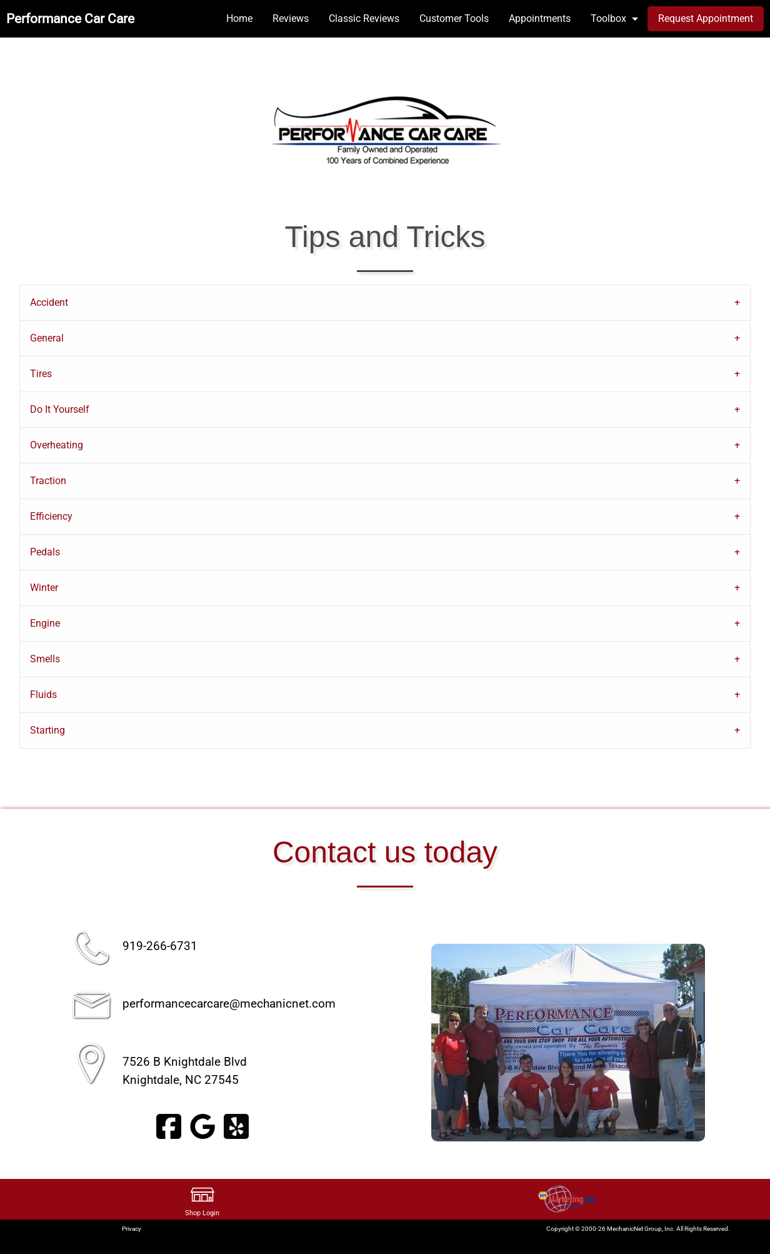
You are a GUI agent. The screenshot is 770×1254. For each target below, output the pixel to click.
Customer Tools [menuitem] (454, 18)
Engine (45, 623)
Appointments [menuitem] (540, 18)
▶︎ (725, 1043)
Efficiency (51, 516)
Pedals (45, 552)
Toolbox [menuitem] (608, 18)
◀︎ (410, 1043)
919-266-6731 (160, 946)
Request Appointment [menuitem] (705, 18)
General (47, 338)
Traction (48, 481)
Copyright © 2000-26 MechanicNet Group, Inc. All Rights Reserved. (638, 1228)
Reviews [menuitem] (290, 18)
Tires (41, 374)
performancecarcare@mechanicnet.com (229, 1003)
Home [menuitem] (239, 18)
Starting (47, 730)
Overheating (56, 445)
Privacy (131, 1228)
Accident (49, 302)
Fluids (43, 694)
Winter (44, 588)
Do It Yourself (59, 409)
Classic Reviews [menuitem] (364, 18)
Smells (45, 659)
